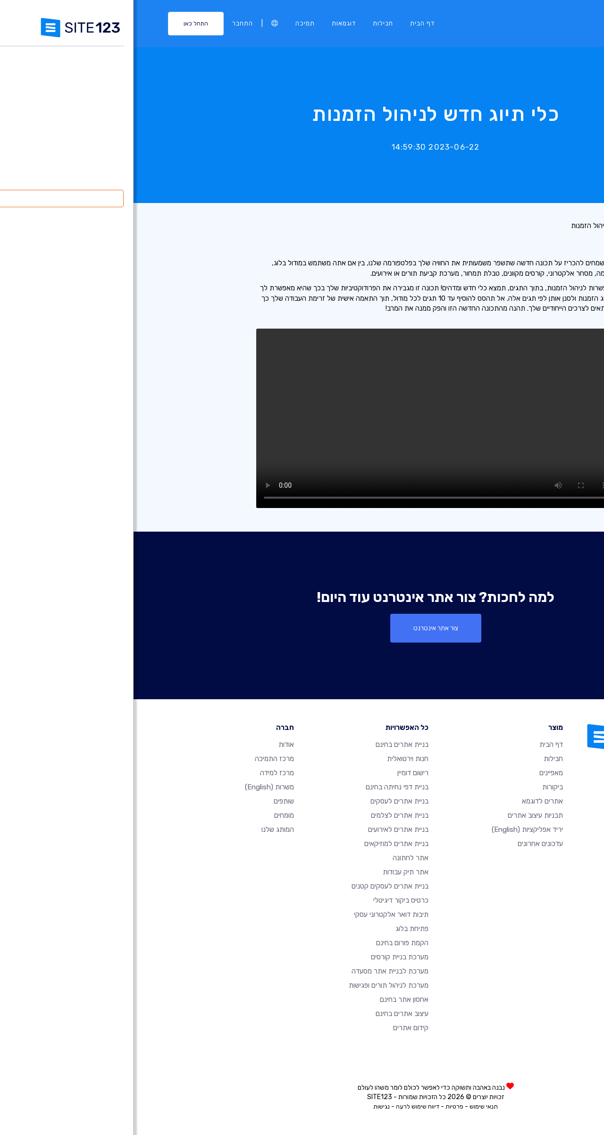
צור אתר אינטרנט (302, 628)
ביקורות (419, 787)
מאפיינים (417, 773)
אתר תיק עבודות (272, 872)
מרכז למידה (143, 773)
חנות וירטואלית (274, 758)
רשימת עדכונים (550, 225)
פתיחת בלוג (278, 928)
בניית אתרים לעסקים (266, 801)
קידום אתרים (277, 1028)
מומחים (150, 815)
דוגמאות (210, 23)
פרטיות (321, 1106)
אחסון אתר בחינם (270, 999)
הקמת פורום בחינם (269, 943)
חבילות (249, 23)
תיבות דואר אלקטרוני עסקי (257, 914)
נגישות (248, 1106)
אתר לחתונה (277, 858)
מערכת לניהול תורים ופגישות (255, 985)
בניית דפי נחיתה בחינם (263, 787)
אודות (152, 744)
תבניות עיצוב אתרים (401, 815)
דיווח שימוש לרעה (284, 1106)
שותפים (150, 801)
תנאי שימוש (350, 1106)
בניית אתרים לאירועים (265, 829)
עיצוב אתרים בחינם (268, 1013)
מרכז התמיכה (140, 758)
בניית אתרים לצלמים (266, 815)
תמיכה (171, 23)
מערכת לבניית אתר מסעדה (256, 971)
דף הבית (289, 23)
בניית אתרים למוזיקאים (263, 843)
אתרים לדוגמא (408, 801)
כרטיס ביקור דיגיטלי (267, 900)
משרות (135, 787)
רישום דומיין (279, 773)
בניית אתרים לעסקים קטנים (256, 886)
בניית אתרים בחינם (268, 744)
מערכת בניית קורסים (266, 957)
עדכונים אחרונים (406, 843)
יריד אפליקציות (393, 829)
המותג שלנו (144, 829)
